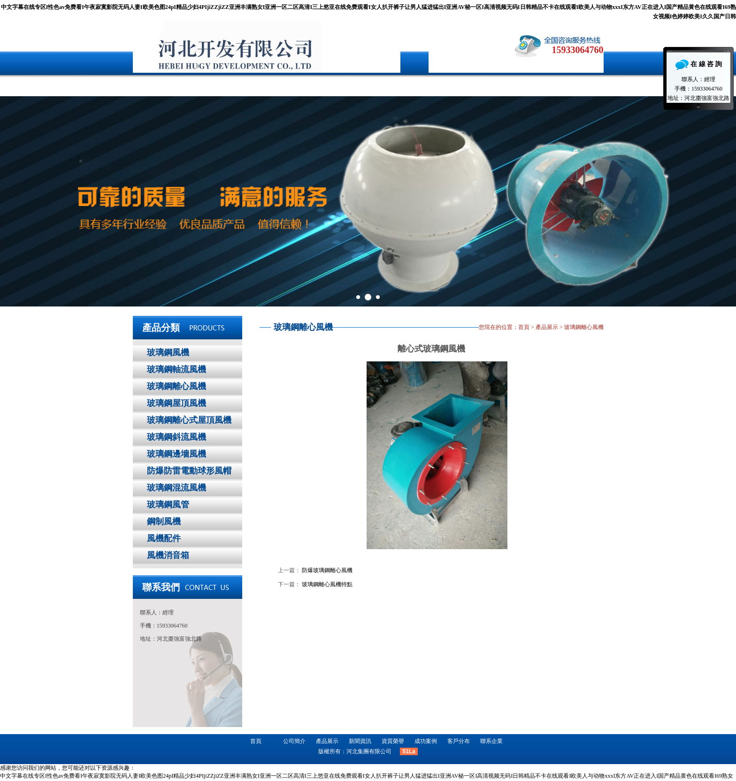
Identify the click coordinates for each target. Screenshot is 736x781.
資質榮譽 (393, 741)
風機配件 (164, 538)
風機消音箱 (168, 555)
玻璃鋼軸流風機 (176, 369)
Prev (12, 201)
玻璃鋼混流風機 (176, 487)
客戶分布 (455, 84)
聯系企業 (514, 84)
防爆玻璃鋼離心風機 (327, 570)
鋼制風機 (164, 521)
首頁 (162, 84)
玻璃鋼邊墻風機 (176, 454)
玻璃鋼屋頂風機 (176, 403)
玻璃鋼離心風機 (176, 386)
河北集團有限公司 (368, 751)
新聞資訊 (338, 84)
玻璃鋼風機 (168, 352)
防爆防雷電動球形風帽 (189, 470)
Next (723, 201)
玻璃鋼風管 (168, 504)
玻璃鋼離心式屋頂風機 (189, 420)
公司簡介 (220, 84)
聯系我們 (161, 587)
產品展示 (279, 84)
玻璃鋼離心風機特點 (327, 584)
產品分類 (161, 327)
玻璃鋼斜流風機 (176, 437)
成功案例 (396, 84)
